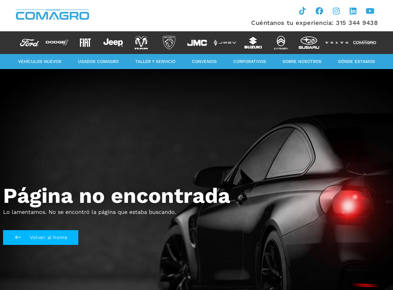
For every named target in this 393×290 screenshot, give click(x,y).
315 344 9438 (357, 22)
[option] (29, 43)
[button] (40, 237)
